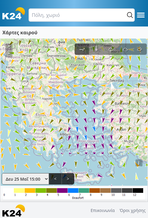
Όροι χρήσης (132, 210)
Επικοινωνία (103, 210)
